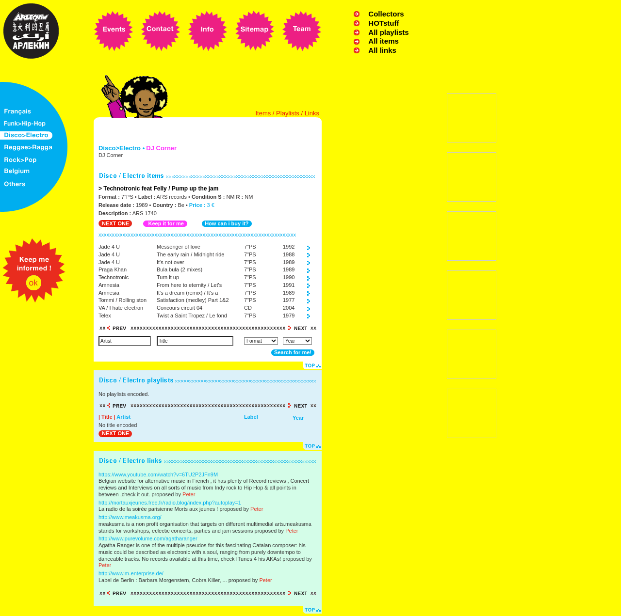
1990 (288, 277)
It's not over (170, 262)
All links (382, 50)
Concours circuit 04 (179, 308)
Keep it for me (165, 223)
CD (248, 308)
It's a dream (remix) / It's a (187, 293)
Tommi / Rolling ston (122, 300)
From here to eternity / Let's (189, 285)
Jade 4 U (109, 247)
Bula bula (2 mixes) (179, 269)
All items (383, 41)
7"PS (250, 247)
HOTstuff (383, 23)
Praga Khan (112, 269)
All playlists (388, 32)
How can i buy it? (226, 223)
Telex (104, 315)
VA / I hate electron (120, 308)
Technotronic (113, 277)
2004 (288, 308)
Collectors (386, 14)
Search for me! (292, 352)
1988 (288, 254)
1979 (288, 315)
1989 (288, 262)
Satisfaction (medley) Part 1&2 (193, 300)
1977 (288, 300)
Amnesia (108, 285)
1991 (288, 285)
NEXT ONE (115, 223)
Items (263, 113)
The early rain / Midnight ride (190, 254)
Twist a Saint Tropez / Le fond (192, 315)
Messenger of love (178, 247)
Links (312, 113)
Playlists (287, 113)
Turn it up (168, 277)
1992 (288, 247)
